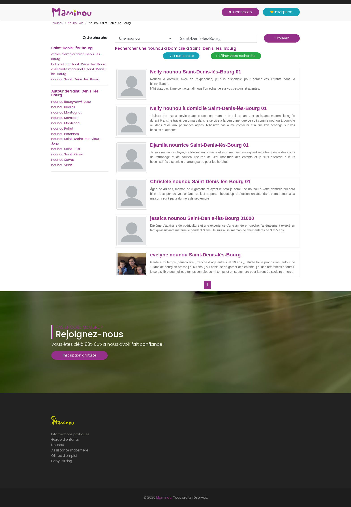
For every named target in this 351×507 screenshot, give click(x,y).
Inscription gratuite (79, 355)
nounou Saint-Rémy (67, 154)
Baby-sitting (61, 461)
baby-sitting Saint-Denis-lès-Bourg (78, 64)
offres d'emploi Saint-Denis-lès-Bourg (76, 56)
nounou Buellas (63, 107)
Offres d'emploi (64, 455)
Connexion (240, 12)
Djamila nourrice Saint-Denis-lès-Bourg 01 (199, 145)
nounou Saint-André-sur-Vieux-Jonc (76, 141)
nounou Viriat (61, 165)
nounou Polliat (62, 128)
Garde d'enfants (65, 439)
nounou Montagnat (66, 112)
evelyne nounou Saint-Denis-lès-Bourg (195, 255)
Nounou (57, 445)
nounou (57, 23)
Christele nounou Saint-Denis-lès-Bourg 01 (200, 181)
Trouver (282, 38)
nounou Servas (63, 159)
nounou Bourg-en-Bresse (71, 101)
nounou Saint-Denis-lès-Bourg (75, 79)
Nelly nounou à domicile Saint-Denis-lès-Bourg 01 (208, 108)
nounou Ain (75, 23)
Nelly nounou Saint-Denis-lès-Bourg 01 (195, 72)
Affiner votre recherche (235, 56)
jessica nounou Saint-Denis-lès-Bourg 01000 (202, 218)
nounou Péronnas (65, 134)
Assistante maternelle (69, 450)
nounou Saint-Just (65, 149)
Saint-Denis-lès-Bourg (71, 48)
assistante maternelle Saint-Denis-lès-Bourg (78, 71)
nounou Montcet (64, 118)
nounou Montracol (65, 123)
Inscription (281, 12)
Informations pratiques (70, 434)
